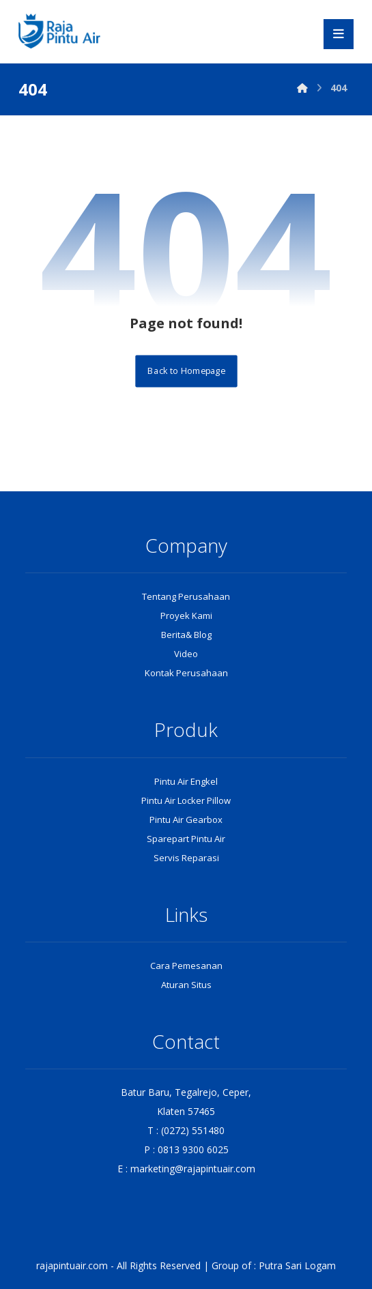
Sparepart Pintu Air (186, 838)
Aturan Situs (186, 985)
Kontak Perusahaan (186, 673)
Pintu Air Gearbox (186, 819)
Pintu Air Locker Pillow (186, 800)
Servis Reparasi (186, 858)
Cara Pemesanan (186, 965)
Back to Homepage (186, 371)
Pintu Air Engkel (186, 781)
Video (186, 654)
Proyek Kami (186, 615)
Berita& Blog (186, 634)
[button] (339, 34)
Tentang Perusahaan (186, 596)
